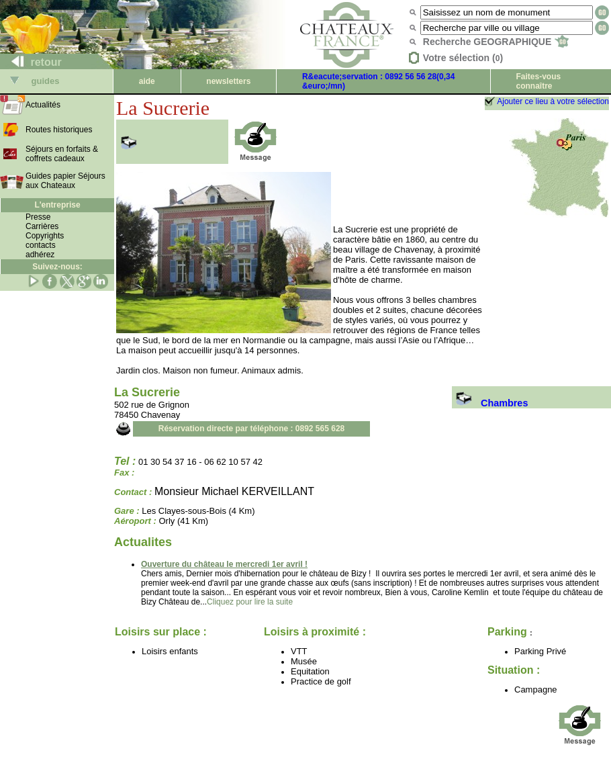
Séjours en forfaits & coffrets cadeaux (62, 153)
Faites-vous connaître (538, 81)
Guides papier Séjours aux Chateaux (65, 180)
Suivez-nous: (57, 266)
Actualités (43, 104)
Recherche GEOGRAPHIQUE (496, 41)
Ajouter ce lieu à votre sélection (553, 101)
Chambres (490, 403)
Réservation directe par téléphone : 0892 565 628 (251, 428)
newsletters (228, 81)
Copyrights (45, 235)
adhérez (40, 254)
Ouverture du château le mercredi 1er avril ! (224, 564)
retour (31, 62)
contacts (41, 245)
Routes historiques (59, 129)
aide (147, 81)
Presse (38, 217)
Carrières (42, 226)
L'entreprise (57, 205)
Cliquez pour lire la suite (250, 602)
